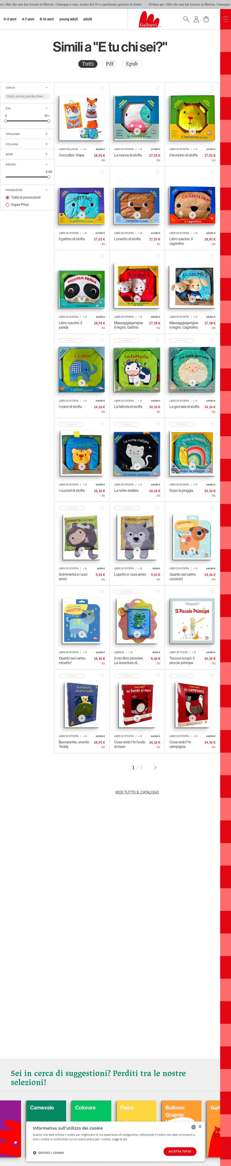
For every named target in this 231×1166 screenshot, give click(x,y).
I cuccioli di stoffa (72, 490)
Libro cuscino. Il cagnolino (181, 241)
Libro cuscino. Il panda (70, 325)
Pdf (110, 64)
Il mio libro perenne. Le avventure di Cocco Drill (128, 660)
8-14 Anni (47, 19)
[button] (48, 1152)
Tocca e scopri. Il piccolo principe (181, 660)
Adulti (87, 19)
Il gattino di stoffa (72, 239)
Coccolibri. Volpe (71, 155)
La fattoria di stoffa (128, 407)
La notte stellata (126, 490)
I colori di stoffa (70, 407)
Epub (132, 64)
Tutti (88, 64)
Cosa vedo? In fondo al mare (130, 744)
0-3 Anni (10, 19)
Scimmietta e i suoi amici (73, 576)
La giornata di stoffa (184, 407)
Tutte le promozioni (25, 197)
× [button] (199, 1126)
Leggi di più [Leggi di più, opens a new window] (119, 1139)
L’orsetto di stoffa (127, 239)
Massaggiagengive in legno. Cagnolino (183, 325)
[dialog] (115, 1141)
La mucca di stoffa (128, 155)
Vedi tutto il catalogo (137, 792)
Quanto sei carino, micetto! (72, 660)
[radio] (87, 64)
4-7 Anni (28, 19)
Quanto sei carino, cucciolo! (182, 576)
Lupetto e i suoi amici (130, 574)
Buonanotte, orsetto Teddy (74, 744)
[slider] (5, 120)
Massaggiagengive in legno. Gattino (128, 325)
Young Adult (68, 19)
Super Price (20, 205)
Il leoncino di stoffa (183, 155)
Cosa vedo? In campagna (180, 744)
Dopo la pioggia (181, 490)
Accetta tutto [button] (180, 1151)
